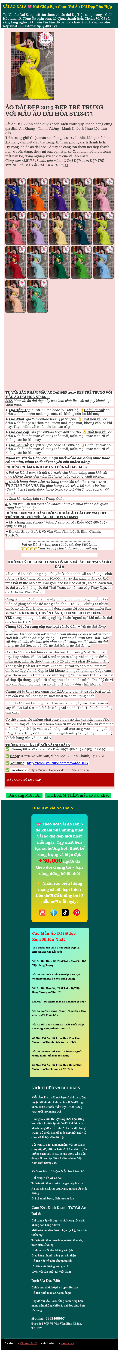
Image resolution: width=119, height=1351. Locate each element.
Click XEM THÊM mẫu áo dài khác (78, 795)
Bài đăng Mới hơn (24, 795)
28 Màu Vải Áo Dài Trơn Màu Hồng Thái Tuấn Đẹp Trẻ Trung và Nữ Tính (57, 1067)
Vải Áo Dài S (28, 1343)
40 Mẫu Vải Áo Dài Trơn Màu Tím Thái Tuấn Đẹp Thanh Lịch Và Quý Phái (56, 1040)
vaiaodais (67, 1343)
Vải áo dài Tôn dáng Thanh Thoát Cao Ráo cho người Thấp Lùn (59, 1013)
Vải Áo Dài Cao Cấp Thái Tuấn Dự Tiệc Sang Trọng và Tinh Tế (56, 990)
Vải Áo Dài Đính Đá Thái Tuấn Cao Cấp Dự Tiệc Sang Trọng (59, 963)
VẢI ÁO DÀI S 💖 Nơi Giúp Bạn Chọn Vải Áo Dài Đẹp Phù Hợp (57, 7)
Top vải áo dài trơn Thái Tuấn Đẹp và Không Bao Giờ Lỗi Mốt (55, 949)
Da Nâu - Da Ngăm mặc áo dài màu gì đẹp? (59, 1001)
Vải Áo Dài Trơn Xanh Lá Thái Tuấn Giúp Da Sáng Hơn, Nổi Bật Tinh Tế (58, 1026)
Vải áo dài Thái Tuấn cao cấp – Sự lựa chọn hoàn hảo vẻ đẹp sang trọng (56, 976)
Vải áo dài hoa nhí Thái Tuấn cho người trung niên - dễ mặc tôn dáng (57, 1053)
